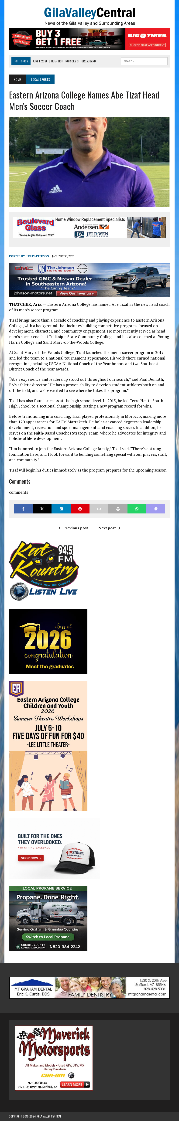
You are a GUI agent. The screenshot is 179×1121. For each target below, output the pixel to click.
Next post (109, 527)
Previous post (73, 527)
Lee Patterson (37, 256)
